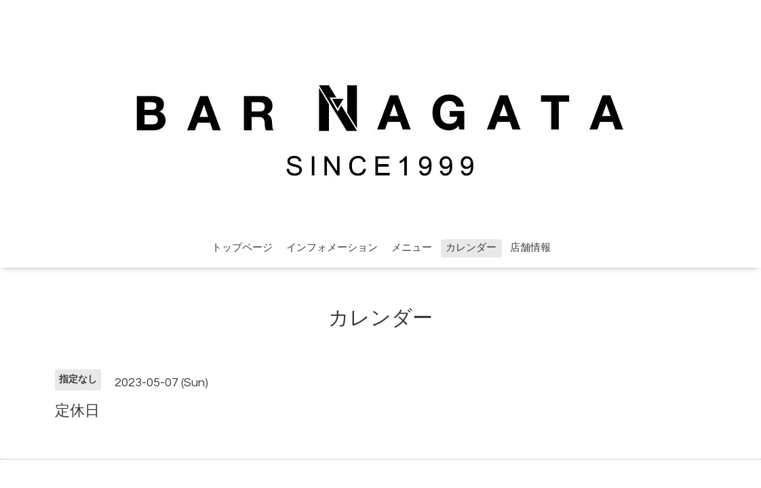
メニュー (411, 248)
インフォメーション (332, 248)
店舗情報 (530, 248)
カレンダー (471, 248)
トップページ (242, 248)
